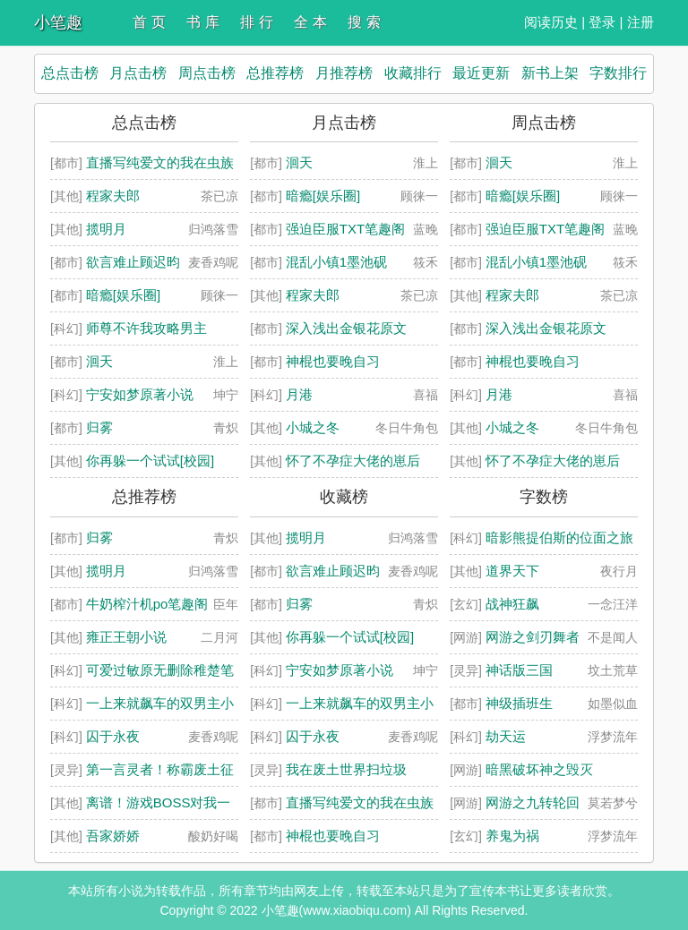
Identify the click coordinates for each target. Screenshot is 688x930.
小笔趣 (58, 22)
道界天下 (512, 570)
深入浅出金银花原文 (346, 328)
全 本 (310, 22)
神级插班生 (519, 703)
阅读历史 (551, 22)
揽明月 (106, 228)
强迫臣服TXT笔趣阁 (345, 228)
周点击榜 (207, 73)
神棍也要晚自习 (333, 361)
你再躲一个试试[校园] (150, 460)
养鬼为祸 (512, 835)
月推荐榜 (344, 73)
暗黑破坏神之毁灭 (539, 769)
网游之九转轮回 (533, 802)
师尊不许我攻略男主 (146, 328)
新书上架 (550, 73)
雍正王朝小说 (126, 636)
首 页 (149, 22)
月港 (299, 394)
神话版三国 (519, 670)
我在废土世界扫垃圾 (346, 769)
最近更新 (481, 73)
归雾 (99, 427)
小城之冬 (313, 427)
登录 (602, 22)
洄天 (99, 361)
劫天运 (506, 736)
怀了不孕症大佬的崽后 (353, 460)
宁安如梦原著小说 (140, 394)
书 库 (202, 22)
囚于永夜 (113, 736)
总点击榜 (70, 73)
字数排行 (618, 73)
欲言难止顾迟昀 (133, 261)
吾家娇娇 (113, 835)
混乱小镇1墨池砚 (336, 261)
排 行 (256, 22)
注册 (640, 22)
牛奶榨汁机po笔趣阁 (147, 603)
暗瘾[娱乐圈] (123, 295)
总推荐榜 (275, 73)
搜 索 (364, 22)
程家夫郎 (113, 195)
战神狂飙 (512, 603)
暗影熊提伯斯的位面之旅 (559, 537)
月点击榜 (138, 73)
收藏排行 (413, 73)
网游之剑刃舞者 (533, 636)
